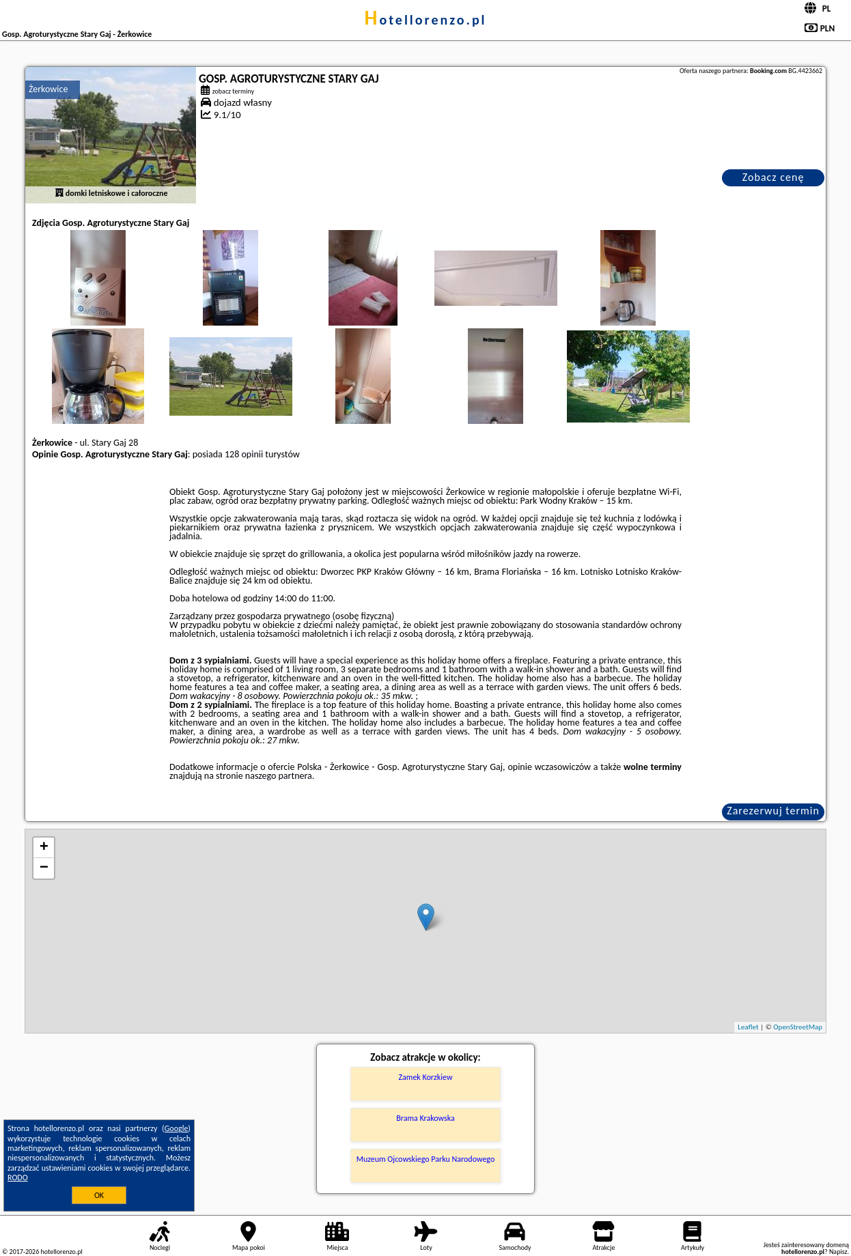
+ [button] (44, 848)
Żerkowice (48, 89)
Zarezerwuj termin (773, 810)
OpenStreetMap (797, 1027)
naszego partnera (278, 776)
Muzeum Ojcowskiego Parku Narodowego (426, 1159)
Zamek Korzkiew (425, 1077)
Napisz (838, 1251)
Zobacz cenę (773, 177)
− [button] (44, 868)
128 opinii (244, 454)
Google (177, 1128)
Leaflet (748, 1027)
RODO (18, 1177)
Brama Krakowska (425, 1118)
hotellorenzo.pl (425, 20)
